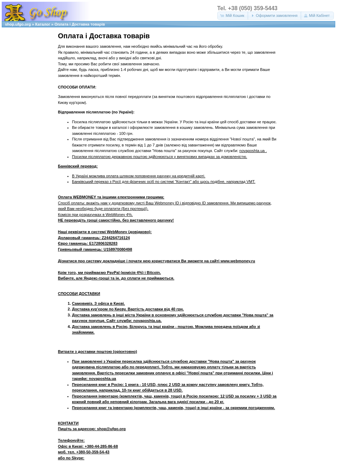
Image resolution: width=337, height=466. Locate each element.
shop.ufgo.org (18, 24)
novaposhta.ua (252, 151)
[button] (233, 16)
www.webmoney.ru (237, 261)
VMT (250, 181)
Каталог (42, 24)
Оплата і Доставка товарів (79, 24)
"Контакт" (183, 181)
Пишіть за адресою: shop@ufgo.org (92, 429)
